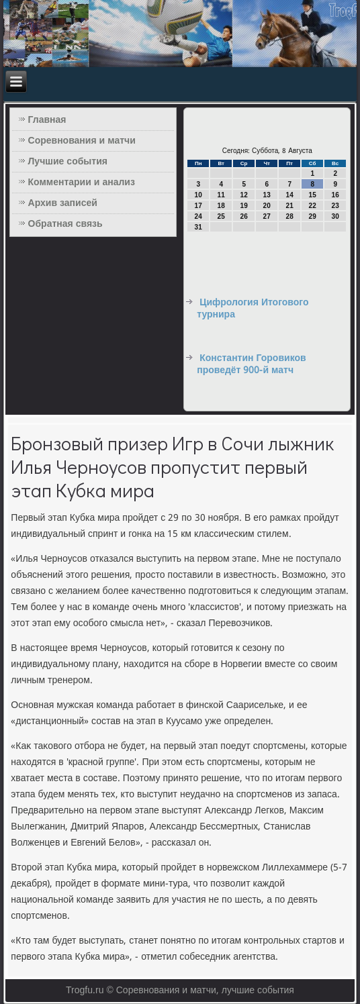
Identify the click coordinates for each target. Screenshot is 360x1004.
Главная (47, 120)
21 (290, 205)
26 (244, 216)
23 (335, 205)
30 (335, 216)
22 (312, 205)
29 (312, 216)
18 (221, 205)
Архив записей (62, 203)
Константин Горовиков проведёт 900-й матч (251, 364)
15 (312, 195)
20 (267, 205)
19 (244, 205)
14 (290, 195)
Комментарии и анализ (81, 182)
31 (198, 227)
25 (221, 216)
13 (267, 195)
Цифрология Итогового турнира (252, 309)
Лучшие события (67, 162)
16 (335, 195)
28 (290, 216)
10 (198, 195)
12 (244, 195)
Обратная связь (65, 224)
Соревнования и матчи (82, 141)
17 (198, 205)
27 (267, 216)
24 (198, 216)
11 (221, 195)
